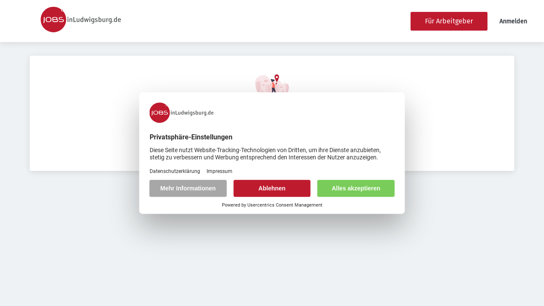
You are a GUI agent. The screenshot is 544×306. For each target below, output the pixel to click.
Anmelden (513, 21)
